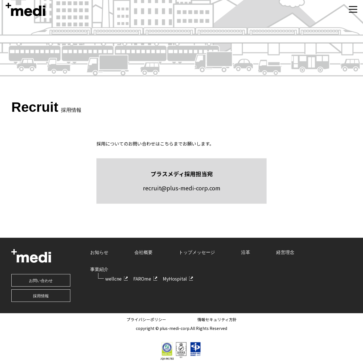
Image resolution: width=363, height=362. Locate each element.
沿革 (245, 252)
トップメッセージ (197, 252)
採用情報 (41, 296)
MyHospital (175, 278)
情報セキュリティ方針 (217, 319)
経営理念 (285, 252)
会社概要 (143, 252)
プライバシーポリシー (146, 319)
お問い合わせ (41, 280)
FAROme (142, 278)
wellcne (113, 278)
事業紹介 (99, 269)
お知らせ (99, 252)
